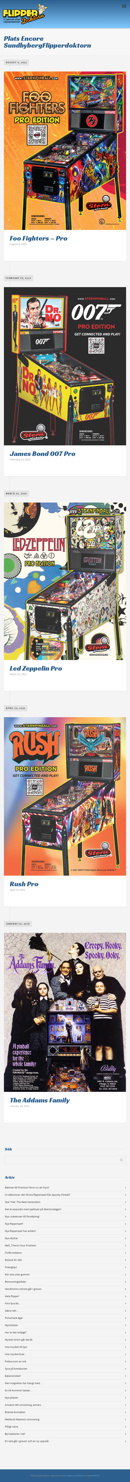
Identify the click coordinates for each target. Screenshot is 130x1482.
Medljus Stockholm (75, 1475)
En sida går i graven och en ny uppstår (27, 1441)
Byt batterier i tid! (15, 1434)
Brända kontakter (15, 1412)
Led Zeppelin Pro (36, 668)
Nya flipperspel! (14, 1224)
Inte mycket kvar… (16, 1354)
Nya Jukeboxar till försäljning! (22, 1216)
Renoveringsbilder (15, 1282)
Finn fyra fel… (13, 1303)
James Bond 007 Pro (42, 453)
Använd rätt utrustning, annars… (24, 1405)
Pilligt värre (11, 1427)
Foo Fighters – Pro (38, 238)
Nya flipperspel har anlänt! (20, 1231)
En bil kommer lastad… (18, 1390)
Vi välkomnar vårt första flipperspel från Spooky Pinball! (37, 1195)
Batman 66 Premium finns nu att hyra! (27, 1187)
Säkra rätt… (12, 1311)
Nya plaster (11, 1398)
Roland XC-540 (13, 1260)
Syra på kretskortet (16, 1369)
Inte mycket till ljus (16, 1347)
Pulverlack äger (14, 1318)
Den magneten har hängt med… (23, 1383)
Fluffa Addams (13, 1253)
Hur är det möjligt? (16, 1332)
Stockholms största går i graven (23, 1289)
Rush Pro (24, 884)
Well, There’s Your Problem (20, 1245)
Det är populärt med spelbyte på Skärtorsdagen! (33, 1209)
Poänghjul (11, 1267)
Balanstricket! (13, 1376)
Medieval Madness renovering (22, 1419)
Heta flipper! (12, 1296)
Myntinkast (11, 1325)
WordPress (95, 1475)
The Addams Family (40, 1100)
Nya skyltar (11, 1238)
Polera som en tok (15, 1361)
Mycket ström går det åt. (19, 1340)
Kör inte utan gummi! (17, 1274)
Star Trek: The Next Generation (22, 1202)
